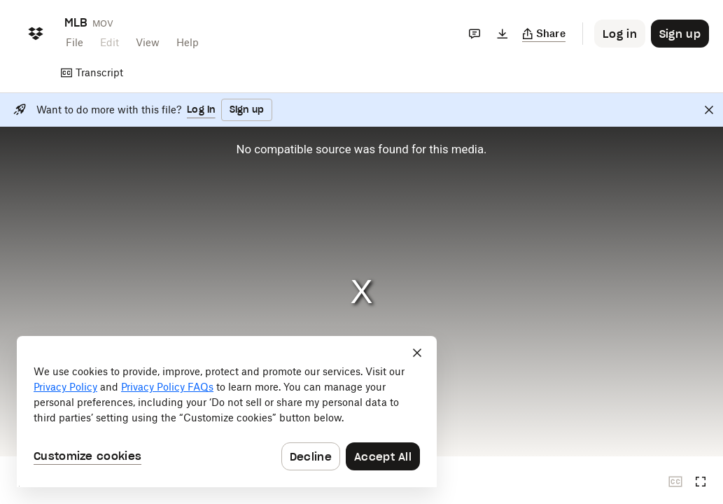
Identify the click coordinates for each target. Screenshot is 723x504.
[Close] (709, 110)
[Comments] (475, 34)
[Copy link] (544, 33)
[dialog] (227, 411)
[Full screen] (700, 481)
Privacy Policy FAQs (167, 387)
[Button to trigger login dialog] (619, 34)
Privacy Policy (65, 387)
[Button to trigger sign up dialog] (680, 34)
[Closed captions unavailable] (675, 481)
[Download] (503, 34)
